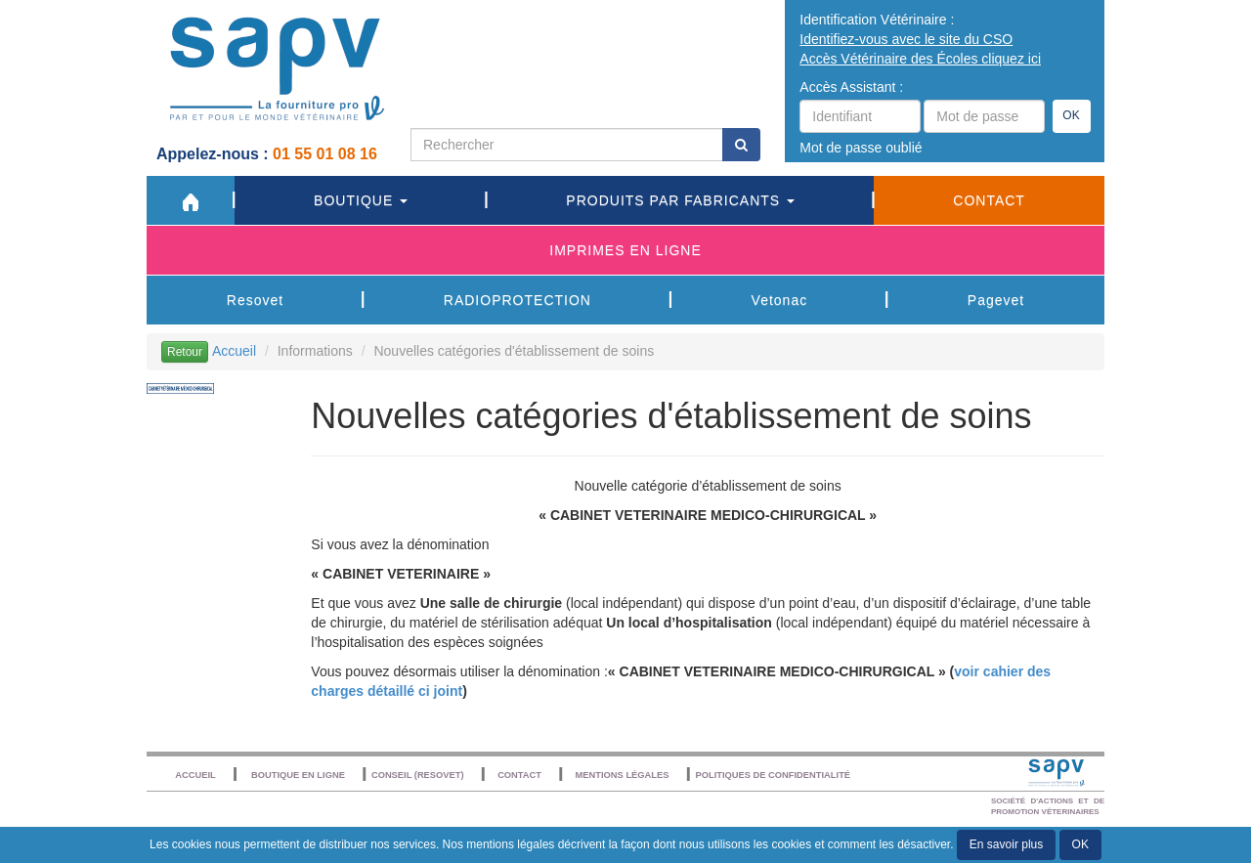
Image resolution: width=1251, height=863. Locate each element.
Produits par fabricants (680, 200)
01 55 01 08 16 (327, 154)
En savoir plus (1006, 844)
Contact (989, 200)
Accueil (234, 351)
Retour (184, 352)
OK (1070, 115)
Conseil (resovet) (417, 775)
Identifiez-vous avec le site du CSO (906, 39)
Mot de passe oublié (860, 147)
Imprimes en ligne (625, 250)
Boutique (361, 200)
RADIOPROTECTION (517, 300)
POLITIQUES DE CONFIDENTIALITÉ (772, 775)
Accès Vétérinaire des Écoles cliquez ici (920, 58)
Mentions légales (622, 775)
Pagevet (996, 300)
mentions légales (510, 844)
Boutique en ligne (298, 775)
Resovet (255, 300)
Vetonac (780, 300)
